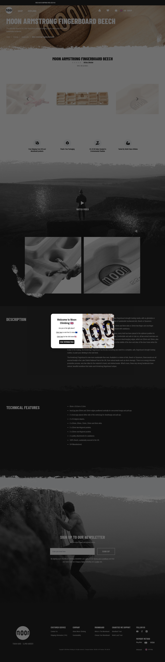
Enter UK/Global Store (67, 342)
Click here (59, 332)
